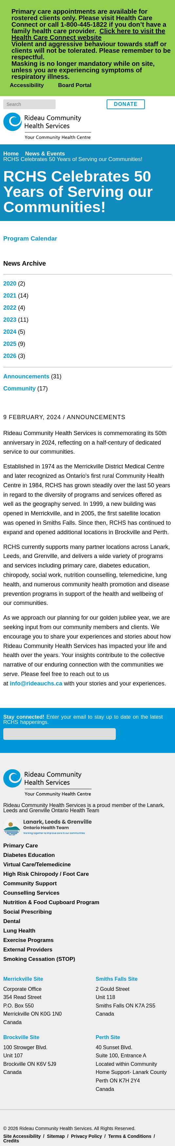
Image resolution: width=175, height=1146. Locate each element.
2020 (9, 558)
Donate (126, 65)
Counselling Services (30, 865)
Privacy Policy (41, 1115)
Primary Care (20, 817)
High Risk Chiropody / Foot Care (45, 846)
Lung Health (19, 902)
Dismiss (21, 1130)
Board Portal (74, 46)
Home (11, 114)
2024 (9, 606)
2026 (9, 630)
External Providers (27, 921)
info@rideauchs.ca (39, 474)
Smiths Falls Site (116, 951)
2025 (9, 618)
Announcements (26, 651)
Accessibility (26, 46)
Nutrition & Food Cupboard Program (52, 874)
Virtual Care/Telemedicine (37, 836)
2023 (9, 594)
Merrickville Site (23, 951)
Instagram (165, 64)
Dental (12, 893)
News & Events (46, 114)
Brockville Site (21, 1009)
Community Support (30, 855)
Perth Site (109, 1009)
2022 (9, 582)
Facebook (154, 64)
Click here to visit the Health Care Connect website (91, 34)
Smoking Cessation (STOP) (39, 931)
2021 (9, 570)
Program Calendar (31, 513)
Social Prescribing (26, 884)
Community (20, 663)
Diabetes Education (29, 827)
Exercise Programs (28, 912)
